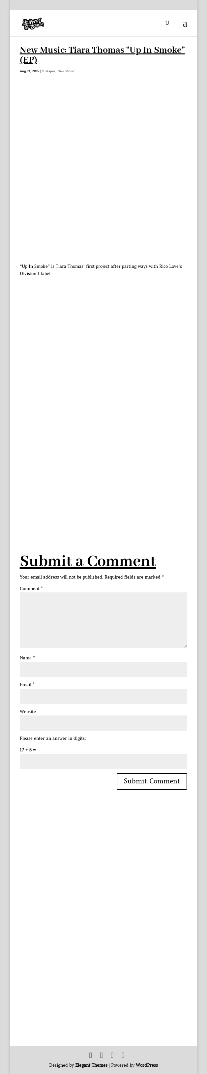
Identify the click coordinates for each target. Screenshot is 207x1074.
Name (27, 658)
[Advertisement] (113, 474)
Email (27, 684)
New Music (65, 71)
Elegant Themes (91, 1065)
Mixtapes (48, 71)
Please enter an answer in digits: (53, 738)
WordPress (147, 1065)
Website (28, 711)
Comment (31, 588)
